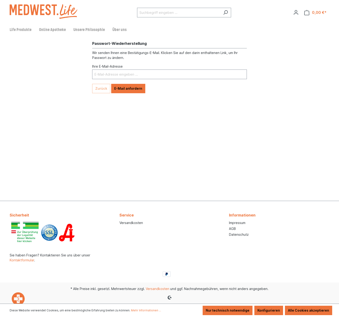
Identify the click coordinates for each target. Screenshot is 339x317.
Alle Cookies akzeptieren (308, 310)
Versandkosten (131, 223)
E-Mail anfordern (128, 88)
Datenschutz (239, 234)
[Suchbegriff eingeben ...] (178, 12)
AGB (232, 229)
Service (126, 215)
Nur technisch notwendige (227, 310)
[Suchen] (225, 12)
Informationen (242, 215)
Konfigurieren (268, 310)
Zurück (101, 88)
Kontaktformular (22, 260)
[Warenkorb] (315, 12)
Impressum (237, 223)
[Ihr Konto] (296, 12)
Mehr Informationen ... (146, 310)
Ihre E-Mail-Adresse (107, 66)
